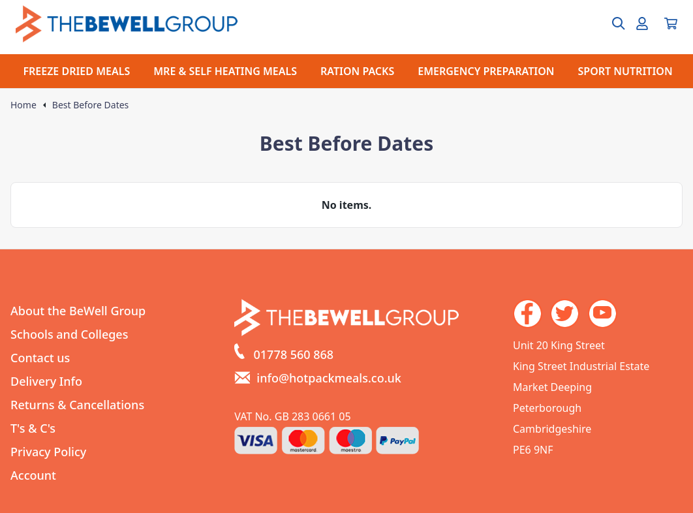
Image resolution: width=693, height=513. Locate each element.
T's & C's (32, 428)
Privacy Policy (48, 451)
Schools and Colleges (69, 334)
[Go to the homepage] (127, 23)
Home (23, 105)
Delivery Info (46, 381)
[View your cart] (670, 23)
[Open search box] (610, 23)
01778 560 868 (294, 354)
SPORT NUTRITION (625, 71)
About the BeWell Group (78, 311)
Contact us (40, 357)
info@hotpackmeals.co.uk (328, 378)
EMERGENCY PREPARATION (486, 71)
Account (33, 475)
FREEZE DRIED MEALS (76, 71)
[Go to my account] (642, 23)
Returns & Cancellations (77, 404)
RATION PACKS (357, 71)
